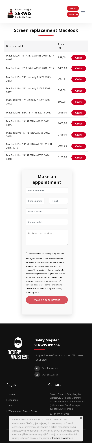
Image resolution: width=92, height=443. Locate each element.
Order (78, 58)
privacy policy (32, 291)
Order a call (73, 14)
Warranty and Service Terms (23, 410)
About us (13, 399)
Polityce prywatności (62, 437)
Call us (73, 8)
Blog (11, 405)
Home (12, 394)
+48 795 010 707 (59, 413)
